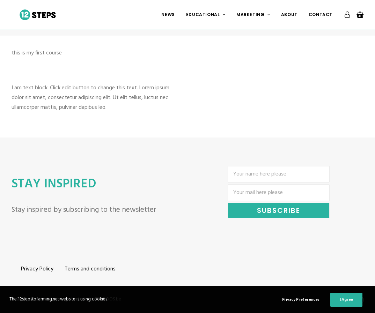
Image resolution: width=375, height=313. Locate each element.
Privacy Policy (37, 269)
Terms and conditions (90, 269)
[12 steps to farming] (40, 17)
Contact (320, 18)
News (168, 18)
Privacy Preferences (300, 299)
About (289, 18)
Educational (205, 18)
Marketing (253, 18)
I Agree (346, 299)
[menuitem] (167, 18)
